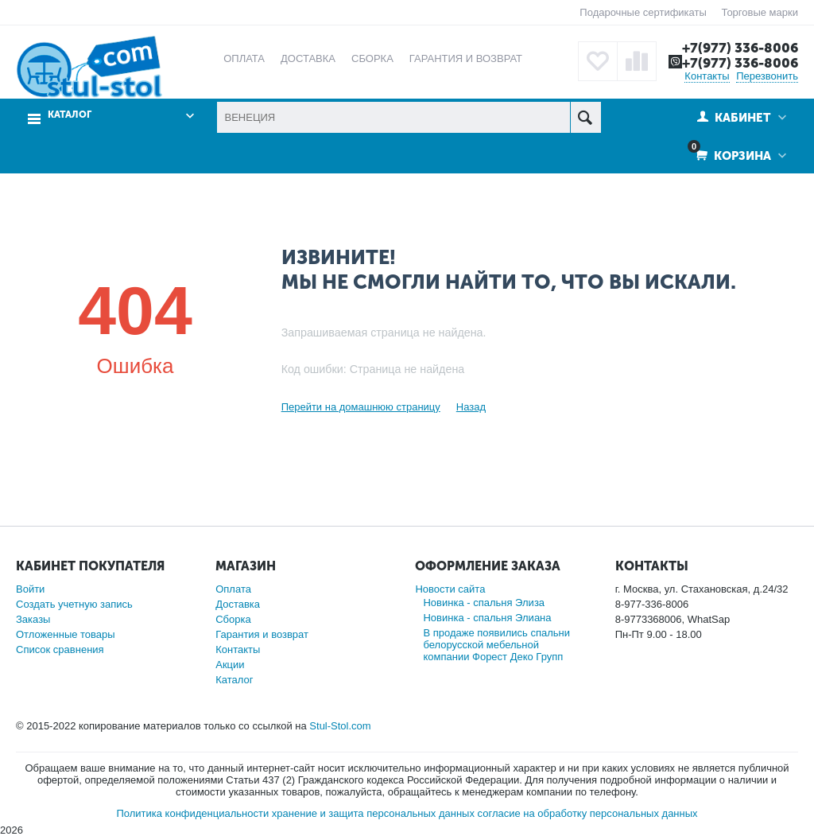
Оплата (233, 589)
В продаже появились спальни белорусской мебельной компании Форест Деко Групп (496, 645)
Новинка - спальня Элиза (484, 603)
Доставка (237, 604)
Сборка (233, 619)
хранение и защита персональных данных (373, 813)
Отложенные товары (65, 634)
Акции (229, 665)
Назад (471, 407)
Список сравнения (60, 649)
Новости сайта (450, 589)
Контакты (706, 76)
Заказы (33, 619)
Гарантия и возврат (261, 634)
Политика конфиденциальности (192, 813)
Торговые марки (759, 12)
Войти (30, 589)
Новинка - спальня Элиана (487, 618)
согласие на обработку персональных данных (588, 813)
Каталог (69, 115)
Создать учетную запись (74, 604)
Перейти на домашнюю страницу (360, 407)
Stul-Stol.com (339, 726)
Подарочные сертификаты (642, 12)
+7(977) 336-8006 (740, 48)
